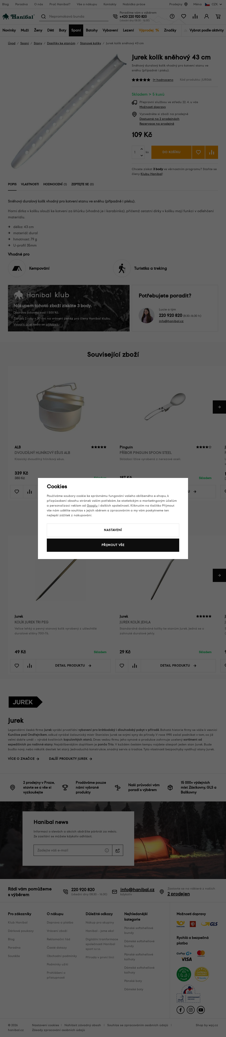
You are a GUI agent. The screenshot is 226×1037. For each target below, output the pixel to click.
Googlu (92, 505)
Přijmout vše (113, 545)
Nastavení (113, 530)
